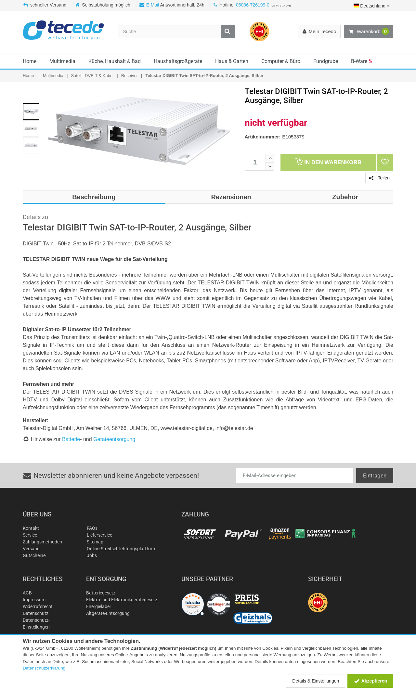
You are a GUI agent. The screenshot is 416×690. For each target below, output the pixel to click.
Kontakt (31, 528)
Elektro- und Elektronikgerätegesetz (121, 599)
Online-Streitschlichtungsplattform (121, 548)
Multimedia (62, 61)
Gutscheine (34, 555)
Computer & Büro (280, 61)
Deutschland (371, 5)
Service (30, 535)
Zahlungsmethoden (42, 541)
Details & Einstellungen (315, 680)
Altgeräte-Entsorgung (108, 613)
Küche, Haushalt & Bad (114, 61)
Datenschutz (35, 613)
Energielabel (98, 606)
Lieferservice (99, 535)
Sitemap (95, 541)
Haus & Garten (231, 61)
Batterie (71, 439)
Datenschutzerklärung (44, 668)
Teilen (379, 177)
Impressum (34, 599)
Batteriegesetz (100, 592)
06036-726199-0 (252, 4)
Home (29, 61)
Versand (31, 548)
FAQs (92, 528)
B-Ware (361, 61)
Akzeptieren (370, 681)
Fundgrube (325, 61)
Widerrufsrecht (38, 606)
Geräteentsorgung (114, 439)
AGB (27, 592)
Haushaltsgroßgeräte (178, 61)
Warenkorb (368, 31)
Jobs (92, 555)
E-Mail (152, 4)
